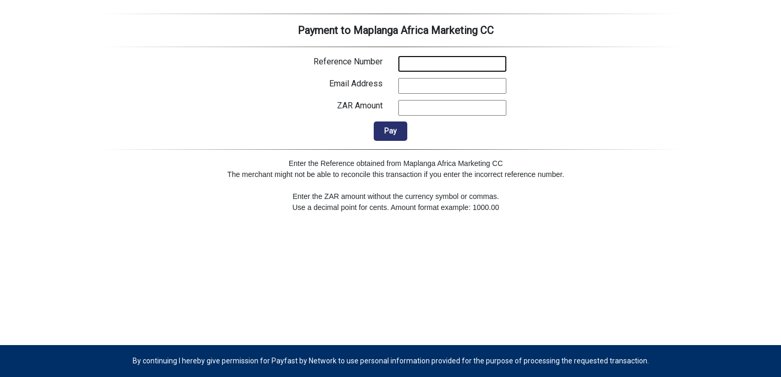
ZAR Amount (360, 105)
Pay (390, 131)
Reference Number (348, 61)
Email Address (356, 83)
